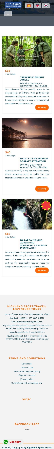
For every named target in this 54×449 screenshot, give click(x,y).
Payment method (27, 356)
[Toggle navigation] (8, 13)
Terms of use (27, 349)
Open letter (27, 345)
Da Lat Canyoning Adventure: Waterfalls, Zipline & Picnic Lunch (33, 225)
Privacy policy (27, 360)
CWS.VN (31, 433)
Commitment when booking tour (26, 364)
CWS (27, 411)
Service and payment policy (27, 353)
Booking (42, 101)
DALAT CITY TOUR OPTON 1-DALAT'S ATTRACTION (34, 147)
